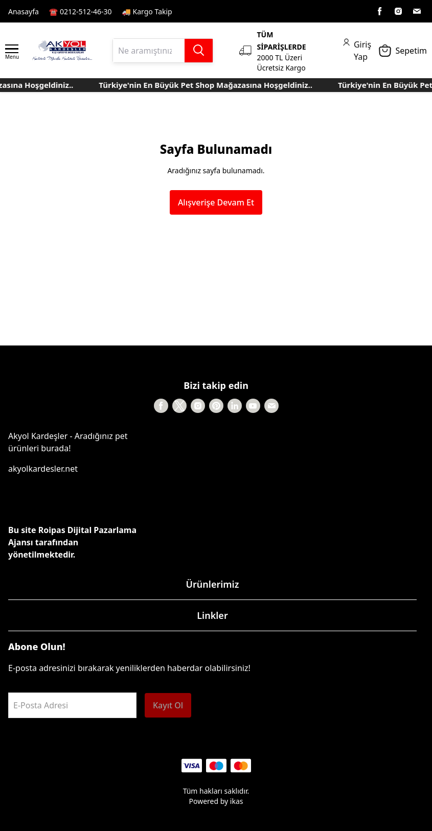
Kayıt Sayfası (204, 11)
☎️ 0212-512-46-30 (80, 11)
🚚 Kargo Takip (147, 11)
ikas (236, 801)
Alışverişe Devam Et (216, 202)
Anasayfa (23, 11)
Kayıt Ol (168, 705)
